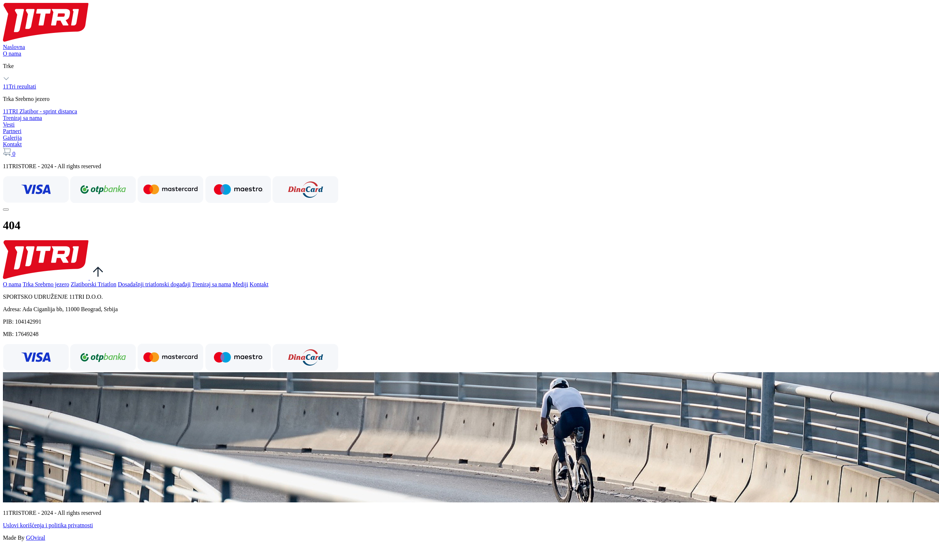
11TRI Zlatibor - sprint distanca (40, 111)
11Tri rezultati (19, 86)
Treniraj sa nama (22, 118)
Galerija (12, 138)
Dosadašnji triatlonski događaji (154, 284)
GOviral (35, 538)
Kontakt (12, 144)
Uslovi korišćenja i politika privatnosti (48, 525)
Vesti (9, 124)
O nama (12, 53)
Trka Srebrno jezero (46, 284)
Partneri (12, 131)
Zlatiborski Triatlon (93, 284)
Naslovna (14, 47)
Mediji (240, 284)
